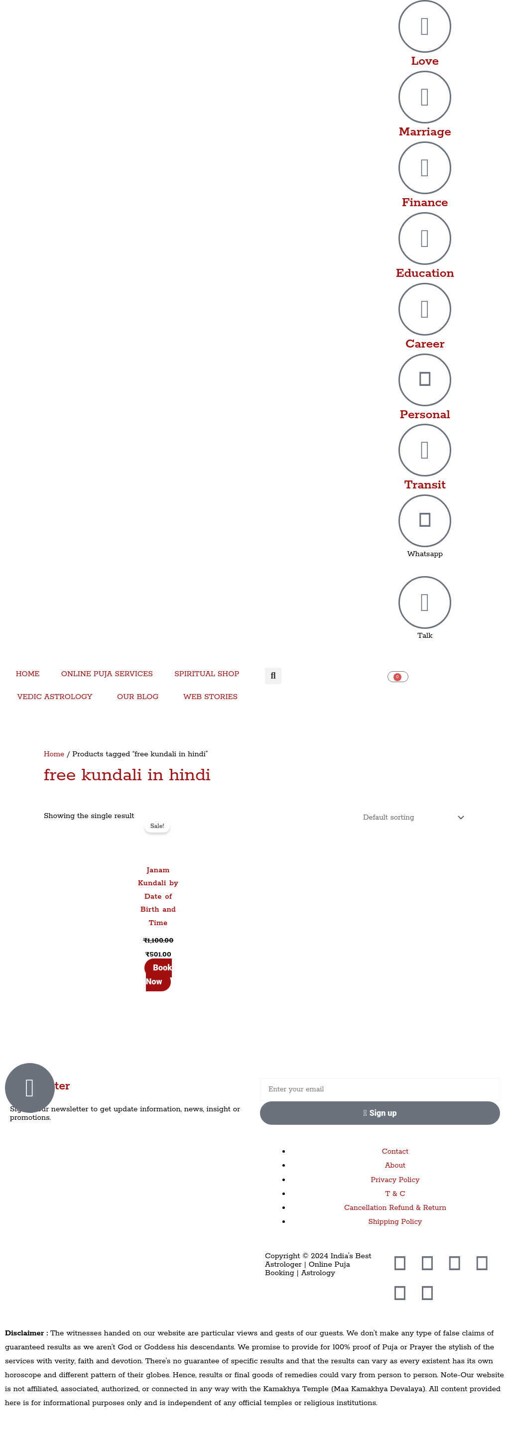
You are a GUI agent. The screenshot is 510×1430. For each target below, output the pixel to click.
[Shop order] (409, 818)
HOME (28, 674)
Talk (424, 635)
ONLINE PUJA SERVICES (107, 674)
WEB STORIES (210, 697)
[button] (273, 676)
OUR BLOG (137, 697)
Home (54, 754)
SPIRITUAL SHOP (206, 674)
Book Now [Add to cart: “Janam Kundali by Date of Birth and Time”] (158, 976)
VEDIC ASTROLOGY (55, 697)
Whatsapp (425, 554)
